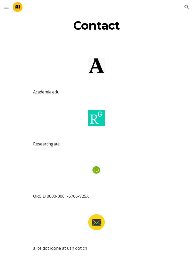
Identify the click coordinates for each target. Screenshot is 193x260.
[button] (6, 7)
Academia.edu (46, 92)
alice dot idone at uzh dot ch (60, 248)
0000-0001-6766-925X (68, 196)
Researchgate (46, 144)
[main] (96, 25)
